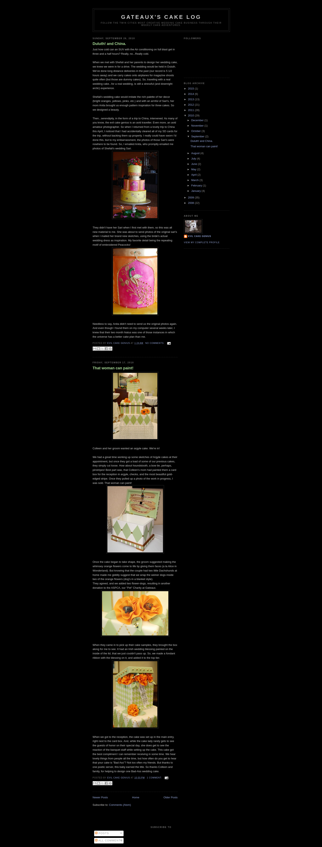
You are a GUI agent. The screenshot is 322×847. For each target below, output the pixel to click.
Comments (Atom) (120, 804)
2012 (191, 104)
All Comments (109, 840)
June (194, 164)
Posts (102, 833)
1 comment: (155, 778)
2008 (191, 202)
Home (135, 797)
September (198, 136)
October (196, 131)
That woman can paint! (113, 368)
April (194, 174)
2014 (191, 93)
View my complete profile (202, 242)
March (195, 180)
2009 (191, 197)
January (196, 190)
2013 (191, 99)
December (197, 120)
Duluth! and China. (109, 44)
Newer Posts (100, 797)
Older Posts (171, 797)
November (197, 125)
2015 (191, 88)
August (195, 153)
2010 (191, 115)
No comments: (155, 343)
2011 (191, 110)
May (194, 169)
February (197, 185)
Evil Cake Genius (199, 236)
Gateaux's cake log (161, 17)
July (194, 158)
